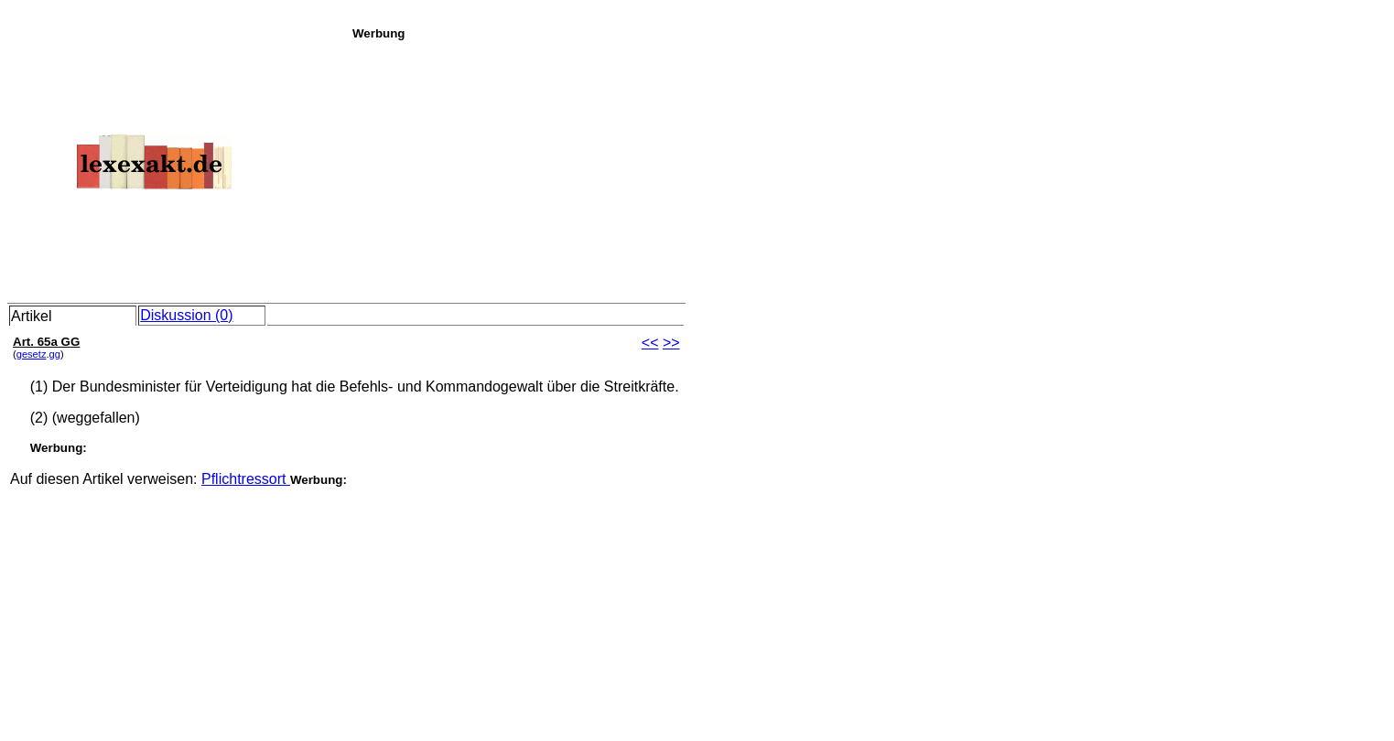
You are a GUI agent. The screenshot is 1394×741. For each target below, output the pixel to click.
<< (650, 342)
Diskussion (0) (186, 315)
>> (671, 342)
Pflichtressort (245, 479)
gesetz (31, 354)
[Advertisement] (868, 168)
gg (54, 354)
